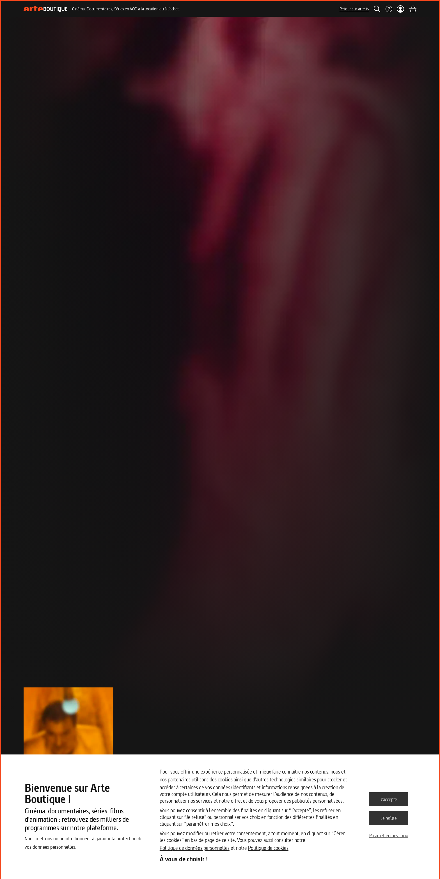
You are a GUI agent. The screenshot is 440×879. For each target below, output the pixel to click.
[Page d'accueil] (46, 9)
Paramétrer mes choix (388, 835)
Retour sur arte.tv (354, 9)
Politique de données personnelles (195, 848)
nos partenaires (175, 779)
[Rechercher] (377, 8)
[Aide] (388, 8)
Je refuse (389, 818)
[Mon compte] (400, 8)
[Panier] (412, 8)
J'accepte (389, 799)
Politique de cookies (268, 848)
